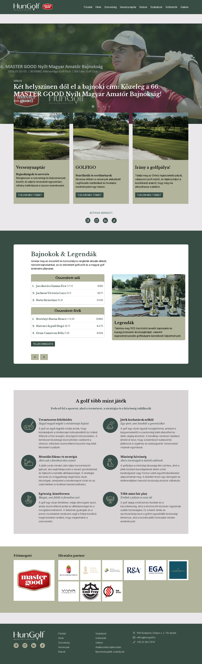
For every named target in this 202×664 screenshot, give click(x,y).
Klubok (143, 7)
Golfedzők (171, 7)
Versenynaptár (128, 7)
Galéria (184, 7)
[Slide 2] (98, 106)
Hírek (98, 7)
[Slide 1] (93, 106)
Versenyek (64, 647)
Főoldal (88, 7)
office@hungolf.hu (146, 637)
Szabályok (156, 7)
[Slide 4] (109, 106)
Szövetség (110, 7)
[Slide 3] (103, 106)
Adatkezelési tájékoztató (108, 647)
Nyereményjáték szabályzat (110, 651)
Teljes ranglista (43, 344)
